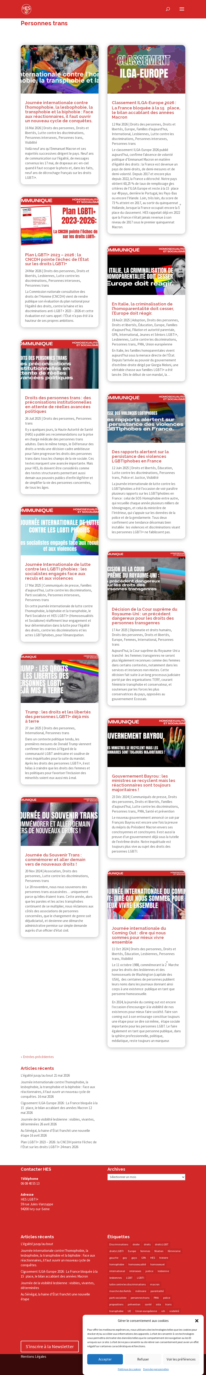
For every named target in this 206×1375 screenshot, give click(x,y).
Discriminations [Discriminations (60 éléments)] (118, 1244)
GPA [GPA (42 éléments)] (143, 1257)
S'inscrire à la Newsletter (50, 1346)
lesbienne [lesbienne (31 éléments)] (163, 1271)
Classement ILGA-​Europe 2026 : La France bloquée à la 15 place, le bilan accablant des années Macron (59, 1273)
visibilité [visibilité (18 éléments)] (174, 1311)
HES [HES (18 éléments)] (152, 1257)
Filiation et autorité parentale (153, 330)
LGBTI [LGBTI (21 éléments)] (140, 1277)
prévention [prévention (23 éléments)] (134, 1304)
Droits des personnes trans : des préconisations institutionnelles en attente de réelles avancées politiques (58, 404)
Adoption (138, 320)
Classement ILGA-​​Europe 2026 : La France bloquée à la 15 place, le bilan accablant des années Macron (146, 109)
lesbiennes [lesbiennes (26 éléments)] (115, 1277)
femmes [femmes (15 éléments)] (145, 1251)
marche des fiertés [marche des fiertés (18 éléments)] (120, 1291)
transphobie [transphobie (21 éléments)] (116, 1311)
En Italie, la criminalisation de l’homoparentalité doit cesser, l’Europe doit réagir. (143, 309)
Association (52, 871)
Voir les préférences (181, 1359)
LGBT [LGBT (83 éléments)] (129, 1277)
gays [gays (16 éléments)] (134, 1257)
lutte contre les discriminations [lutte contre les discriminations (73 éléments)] (127, 1284)
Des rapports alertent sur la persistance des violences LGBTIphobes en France (140, 456)
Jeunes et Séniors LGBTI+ (158, 334)
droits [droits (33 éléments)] (147, 1244)
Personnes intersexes (41, 137)
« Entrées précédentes (37, 1057)
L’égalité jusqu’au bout (37, 1075)
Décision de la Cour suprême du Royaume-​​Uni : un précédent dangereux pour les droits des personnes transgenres (144, 616)
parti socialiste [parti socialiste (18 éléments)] (117, 1297)
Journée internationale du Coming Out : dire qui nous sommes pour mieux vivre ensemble (139, 935)
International (34, 733)
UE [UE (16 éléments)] (129, 1311)
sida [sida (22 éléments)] (158, 1304)
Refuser (143, 1359)
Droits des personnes (58, 128)
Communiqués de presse (61, 585)
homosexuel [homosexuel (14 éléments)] (157, 1264)
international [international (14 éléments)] (117, 1271)
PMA (140, 344)
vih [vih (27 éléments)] (163, 1311)
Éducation (145, 325)
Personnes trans (70, 137)
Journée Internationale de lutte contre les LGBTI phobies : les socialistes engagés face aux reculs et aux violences (58, 571)
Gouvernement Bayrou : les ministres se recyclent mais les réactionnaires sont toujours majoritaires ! (143, 783)
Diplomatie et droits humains (150, 630)
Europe (130, 129)
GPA (115, 334)
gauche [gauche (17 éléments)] (113, 1257)
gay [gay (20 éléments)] (125, 1257)
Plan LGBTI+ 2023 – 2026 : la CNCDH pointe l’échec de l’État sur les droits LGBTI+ (57, 259)
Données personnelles (156, 1369)
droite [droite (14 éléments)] (136, 1244)
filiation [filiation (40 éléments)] (158, 1251)
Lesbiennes (46, 276)
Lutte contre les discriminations (61, 133)
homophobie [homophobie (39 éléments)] (116, 1264)
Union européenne (158, 344)
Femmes (130, 639)
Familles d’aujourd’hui (151, 129)
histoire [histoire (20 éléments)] (163, 1257)
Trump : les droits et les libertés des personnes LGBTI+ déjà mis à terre (58, 717)
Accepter (105, 1359)
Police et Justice (133, 477)
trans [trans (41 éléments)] (168, 1304)
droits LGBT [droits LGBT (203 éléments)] (161, 1244)
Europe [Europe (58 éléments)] (132, 1251)
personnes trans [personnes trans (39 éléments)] (140, 1297)
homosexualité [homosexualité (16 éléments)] (137, 1264)
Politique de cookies (129, 1369)
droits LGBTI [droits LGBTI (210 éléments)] (116, 1251)
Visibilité (31, 142)
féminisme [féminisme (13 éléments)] (174, 1251)
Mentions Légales (33, 1356)
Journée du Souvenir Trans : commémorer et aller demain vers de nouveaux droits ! (55, 860)
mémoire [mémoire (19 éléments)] (140, 1291)
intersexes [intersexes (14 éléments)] (135, 1271)
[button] (196, 1321)
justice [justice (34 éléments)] (149, 1271)
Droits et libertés (124, 325)
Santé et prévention (159, 811)
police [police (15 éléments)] (166, 1297)
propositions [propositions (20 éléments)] (116, 1304)
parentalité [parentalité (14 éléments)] (157, 1291)
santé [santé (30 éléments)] (148, 1304)
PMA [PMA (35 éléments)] (156, 1297)
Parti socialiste (35, 595)
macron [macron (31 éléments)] (155, 1284)
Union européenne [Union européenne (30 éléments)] (146, 1311)
